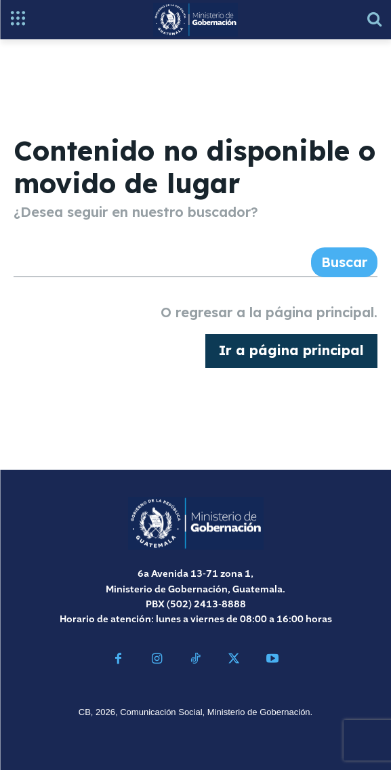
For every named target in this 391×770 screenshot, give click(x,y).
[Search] (344, 262)
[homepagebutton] (291, 351)
